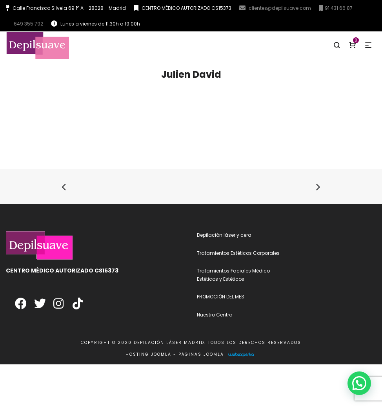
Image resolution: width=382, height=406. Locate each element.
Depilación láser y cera (224, 235)
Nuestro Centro (214, 314)
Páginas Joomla (201, 354)
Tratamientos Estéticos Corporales (238, 253)
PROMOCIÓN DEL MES (220, 296)
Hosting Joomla (148, 354)
